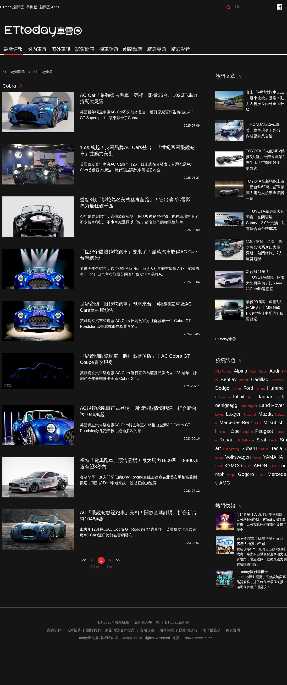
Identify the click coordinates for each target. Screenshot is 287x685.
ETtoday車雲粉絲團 (279, 7)
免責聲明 (233, 630)
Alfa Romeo (223, 371)
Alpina (240, 370)
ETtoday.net (128, 638)
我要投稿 (54, 630)
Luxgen (234, 414)
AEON (260, 465)
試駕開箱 (84, 49)
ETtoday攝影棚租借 (252, 572)
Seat (261, 439)
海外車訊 (61, 49)
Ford (248, 388)
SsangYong (231, 449)
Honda (260, 388)
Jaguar (265, 396)
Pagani (248, 432)
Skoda (273, 440)
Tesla (276, 448)
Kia (277, 397)
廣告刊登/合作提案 (120, 630)
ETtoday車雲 (48, 31)
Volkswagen (238, 457)
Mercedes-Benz (236, 422)
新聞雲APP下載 (147, 622)
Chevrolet (277, 380)
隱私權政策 (188, 630)
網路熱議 (132, 49)
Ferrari (236, 388)
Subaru (249, 448)
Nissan (223, 432)
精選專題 (156, 49)
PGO (247, 466)
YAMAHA (273, 457)
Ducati (260, 475)
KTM (273, 466)
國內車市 (37, 49)
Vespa (231, 475)
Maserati (250, 414)
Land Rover (271, 405)
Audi (274, 370)
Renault (227, 439)
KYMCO (233, 465)
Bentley (229, 379)
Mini (258, 423)
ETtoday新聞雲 (12, 7)
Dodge (222, 388)
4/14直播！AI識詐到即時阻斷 (260, 514)
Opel (236, 431)
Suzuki (264, 449)
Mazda (265, 414)
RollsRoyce (246, 440)
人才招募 (73, 630)
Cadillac (259, 379)
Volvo (257, 457)
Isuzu (251, 397)
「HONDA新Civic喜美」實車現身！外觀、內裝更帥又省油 (265, 130)
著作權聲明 (212, 630)
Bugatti (243, 380)
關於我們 (93, 630)
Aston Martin (258, 371)
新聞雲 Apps (49, 7)
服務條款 (167, 630)
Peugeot (264, 431)
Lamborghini (248, 406)
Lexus (219, 414)
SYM (218, 466)
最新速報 (13, 49)
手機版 (31, 7)
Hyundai (225, 397)
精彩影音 (180, 49)
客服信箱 (147, 630)
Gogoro (246, 474)
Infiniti (239, 396)
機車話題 (108, 49)
